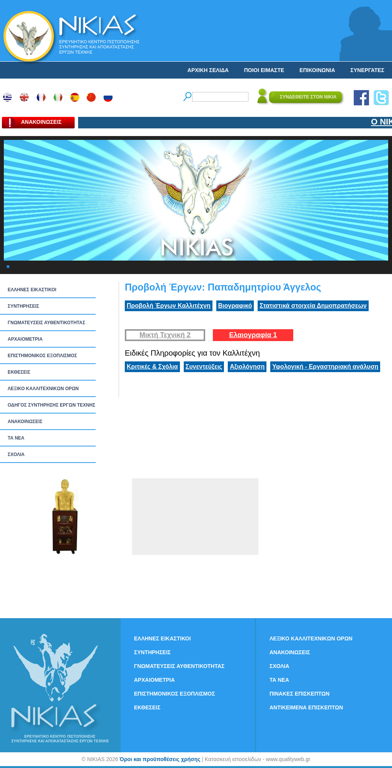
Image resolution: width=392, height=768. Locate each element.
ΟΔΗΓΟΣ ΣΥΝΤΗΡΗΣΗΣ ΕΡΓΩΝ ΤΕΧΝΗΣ (51, 405)
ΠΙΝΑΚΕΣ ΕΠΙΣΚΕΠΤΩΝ (300, 694)
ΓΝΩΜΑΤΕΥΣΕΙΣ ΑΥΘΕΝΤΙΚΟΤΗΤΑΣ (46, 322)
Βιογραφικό (235, 305)
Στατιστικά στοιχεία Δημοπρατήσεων (313, 305)
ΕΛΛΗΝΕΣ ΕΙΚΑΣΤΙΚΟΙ (32, 289)
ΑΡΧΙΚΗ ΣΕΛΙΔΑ (208, 70)
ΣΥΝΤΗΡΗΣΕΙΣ (23, 306)
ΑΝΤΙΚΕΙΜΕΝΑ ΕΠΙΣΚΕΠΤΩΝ (306, 707)
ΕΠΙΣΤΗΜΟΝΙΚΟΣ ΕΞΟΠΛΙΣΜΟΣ (42, 355)
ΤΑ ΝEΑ (16, 438)
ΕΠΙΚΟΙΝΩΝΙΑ (317, 70)
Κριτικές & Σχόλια (152, 366)
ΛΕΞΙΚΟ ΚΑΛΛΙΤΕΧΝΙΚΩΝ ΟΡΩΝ (43, 388)
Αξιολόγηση (247, 366)
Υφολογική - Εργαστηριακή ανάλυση (325, 366)
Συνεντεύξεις (204, 366)
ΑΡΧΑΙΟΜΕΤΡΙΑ (25, 339)
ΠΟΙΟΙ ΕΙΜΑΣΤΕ (264, 70)
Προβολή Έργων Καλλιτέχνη (169, 305)
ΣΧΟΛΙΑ (16, 454)
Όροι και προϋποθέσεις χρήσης (159, 759)
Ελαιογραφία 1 (253, 335)
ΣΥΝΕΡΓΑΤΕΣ (367, 70)
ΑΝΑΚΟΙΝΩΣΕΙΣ (25, 421)
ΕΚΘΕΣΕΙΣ (19, 372)
